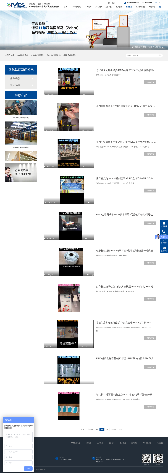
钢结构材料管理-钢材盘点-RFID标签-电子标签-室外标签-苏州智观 (126, 394)
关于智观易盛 (140, 7)
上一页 (90, 429)
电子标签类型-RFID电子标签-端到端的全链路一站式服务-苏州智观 (126, 250)
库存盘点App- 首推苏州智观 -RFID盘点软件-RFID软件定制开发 (126, 178)
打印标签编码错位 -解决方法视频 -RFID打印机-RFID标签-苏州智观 (126, 286)
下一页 (113, 429)
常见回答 (15, 85)
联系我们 (152, 7)
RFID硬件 (88, 7)
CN (156, 3)
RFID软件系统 (76, 7)
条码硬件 (98, 7)
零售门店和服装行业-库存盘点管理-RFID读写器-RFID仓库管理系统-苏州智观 (126, 322)
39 (102, 429)
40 (107, 429)
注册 (113, 3)
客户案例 (119, 7)
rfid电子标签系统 (70, 55)
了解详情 (150, 82)
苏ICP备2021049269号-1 (37, 470)
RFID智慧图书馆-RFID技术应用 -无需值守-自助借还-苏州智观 (126, 214)
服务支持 (109, 7)
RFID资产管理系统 (21, 118)
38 (97, 429)
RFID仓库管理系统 (21, 148)
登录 (109, 3)
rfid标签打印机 (22, 55)
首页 (65, 7)
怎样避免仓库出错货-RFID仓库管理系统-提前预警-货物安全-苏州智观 (126, 70)
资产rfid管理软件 (54, 55)
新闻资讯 (129, 7)
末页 (121, 429)
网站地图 (160, 443)
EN (160, 3)
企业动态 (15, 78)
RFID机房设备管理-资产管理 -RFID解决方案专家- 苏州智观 (126, 358)
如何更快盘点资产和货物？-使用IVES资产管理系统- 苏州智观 (126, 142)
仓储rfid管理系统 (37, 55)
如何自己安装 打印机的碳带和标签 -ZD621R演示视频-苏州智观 (126, 105)
